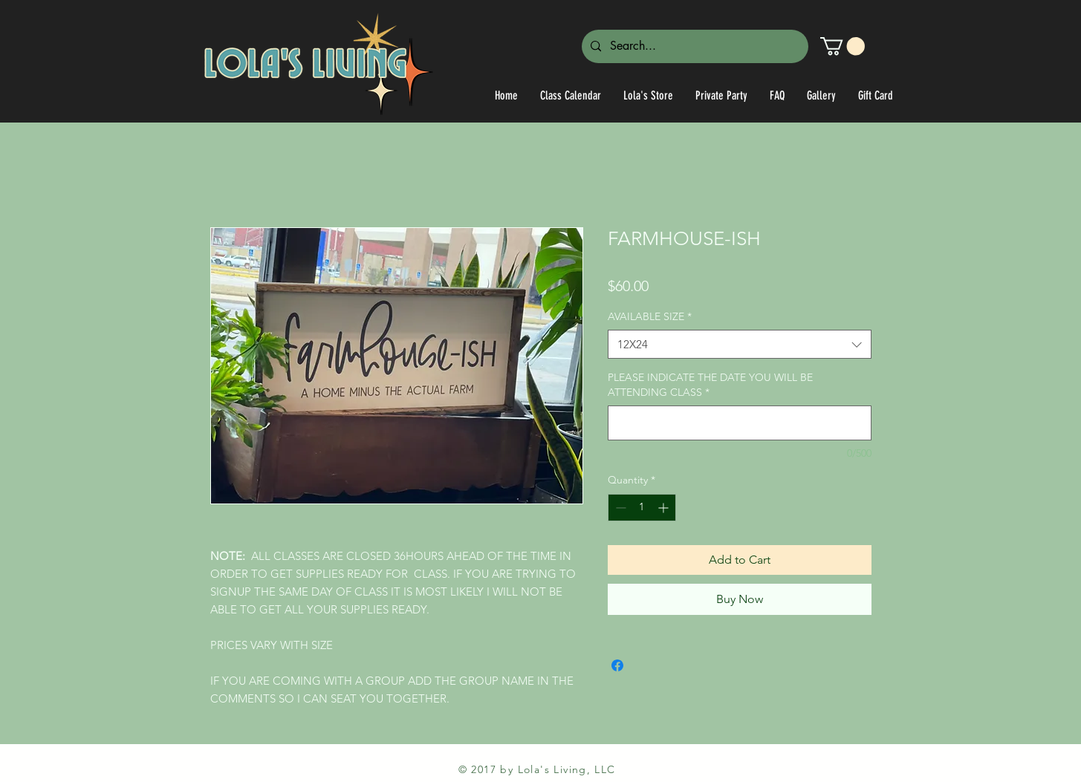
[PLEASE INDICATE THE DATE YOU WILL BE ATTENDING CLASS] (739, 423)
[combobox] (739, 344)
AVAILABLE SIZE (650, 316)
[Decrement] (619, 508)
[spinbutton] (642, 508)
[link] (842, 46)
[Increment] (664, 508)
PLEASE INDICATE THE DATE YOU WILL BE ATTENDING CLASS (710, 385)
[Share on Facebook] (617, 665)
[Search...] (693, 46)
